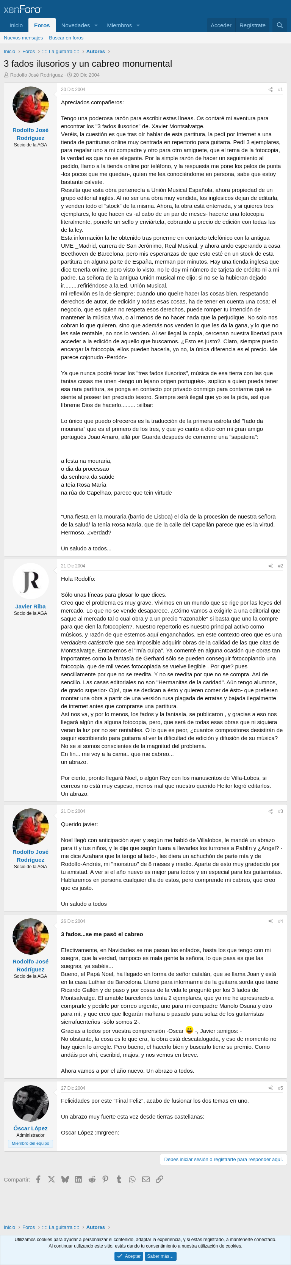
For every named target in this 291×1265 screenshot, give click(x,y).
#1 (280, 89)
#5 (280, 1088)
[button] (96, 25)
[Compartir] (270, 89)
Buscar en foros (66, 38)
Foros (42, 25)
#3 (280, 811)
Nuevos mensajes (23, 38)
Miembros (119, 25)
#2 (280, 566)
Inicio (16, 25)
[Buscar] (279, 25)
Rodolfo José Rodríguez (36, 75)
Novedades (75, 25)
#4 (280, 921)
